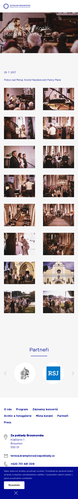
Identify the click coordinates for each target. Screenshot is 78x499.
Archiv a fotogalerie (18, 416)
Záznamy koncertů (45, 409)
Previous (5, 373)
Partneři (62, 416)
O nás (8, 409)
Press (7, 422)
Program (22, 409)
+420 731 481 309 (22, 464)
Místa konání (44, 416)
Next (73, 373)
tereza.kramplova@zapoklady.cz (33, 456)
